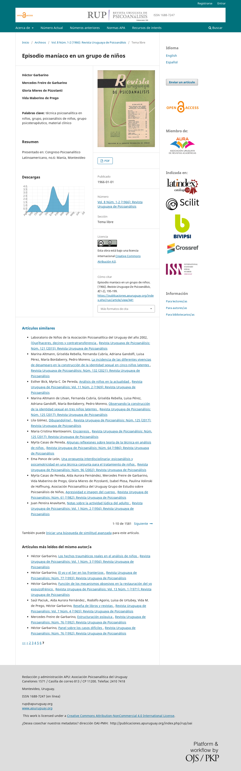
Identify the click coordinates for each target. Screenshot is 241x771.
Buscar (215, 28)
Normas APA (116, 28)
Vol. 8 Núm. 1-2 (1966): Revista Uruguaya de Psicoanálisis (88, 42)
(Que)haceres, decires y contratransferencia (64, 343)
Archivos (40, 42)
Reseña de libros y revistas (93, 606)
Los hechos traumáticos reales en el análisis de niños (98, 556)
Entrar (221, 3)
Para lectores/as (176, 301)
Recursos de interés (147, 28)
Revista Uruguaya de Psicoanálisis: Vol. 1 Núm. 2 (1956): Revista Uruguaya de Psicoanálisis (87, 508)
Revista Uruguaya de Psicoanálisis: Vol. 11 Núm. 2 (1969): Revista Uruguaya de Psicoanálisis (86, 387)
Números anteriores (85, 28)
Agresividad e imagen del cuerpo (91, 492)
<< (24, 643)
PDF (107, 161)
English (171, 55)
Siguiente (141, 523)
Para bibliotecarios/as (180, 314)
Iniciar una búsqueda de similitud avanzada (79, 533)
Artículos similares (38, 328)
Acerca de (23, 28)
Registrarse (205, 3)
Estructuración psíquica (95, 617)
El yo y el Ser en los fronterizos (81, 572)
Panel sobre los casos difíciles (80, 628)
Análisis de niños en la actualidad (104, 381)
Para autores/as (176, 308)
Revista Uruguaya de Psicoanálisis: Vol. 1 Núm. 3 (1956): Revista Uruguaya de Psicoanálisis (90, 561)
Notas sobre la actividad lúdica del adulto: (98, 503)
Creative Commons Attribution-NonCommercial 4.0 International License (120, 716)
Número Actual (52, 28)
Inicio (25, 42)
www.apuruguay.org (37, 708)
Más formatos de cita (114, 309)
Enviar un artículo (182, 82)
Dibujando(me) (60, 420)
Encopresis (81, 431)
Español (172, 62)
